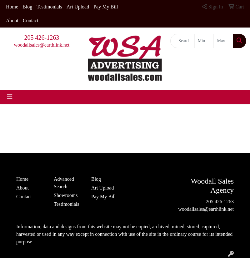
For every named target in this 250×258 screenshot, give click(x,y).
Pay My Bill (105, 6)
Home (12, 6)
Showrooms (66, 195)
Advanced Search (64, 182)
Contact (30, 20)
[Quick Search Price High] (223, 41)
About (12, 20)
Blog (27, 6)
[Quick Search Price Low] (204, 41)
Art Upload (78, 6)
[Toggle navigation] (9, 97)
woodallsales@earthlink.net (41, 45)
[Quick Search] (182, 41)
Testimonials (49, 6)
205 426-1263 (41, 37)
